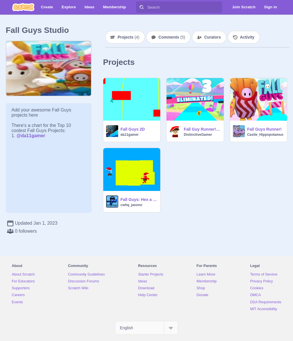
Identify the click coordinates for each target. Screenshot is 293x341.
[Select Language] (146, 328)
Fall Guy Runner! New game (202, 129)
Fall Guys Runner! (264, 129)
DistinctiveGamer (198, 135)
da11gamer (129, 135)
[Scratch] (23, 7)
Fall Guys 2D (132, 129)
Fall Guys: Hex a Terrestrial (138, 199)
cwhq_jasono (131, 205)
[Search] (141, 7)
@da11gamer (31, 135)
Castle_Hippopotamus (265, 135)
